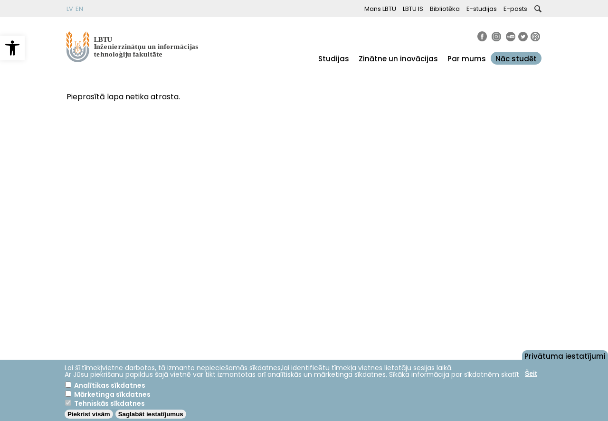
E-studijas (481, 9)
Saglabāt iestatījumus (150, 414)
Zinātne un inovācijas (398, 59)
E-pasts (515, 9)
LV (69, 8)
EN (79, 8)
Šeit (531, 373)
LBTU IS (413, 9)
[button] (12, 48)
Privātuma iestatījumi (565, 355)
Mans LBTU (380, 9)
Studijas (333, 59)
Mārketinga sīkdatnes (112, 394)
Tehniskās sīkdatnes (109, 403)
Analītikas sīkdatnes (109, 385)
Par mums (466, 59)
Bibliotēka (445, 9)
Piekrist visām (88, 414)
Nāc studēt (516, 59)
